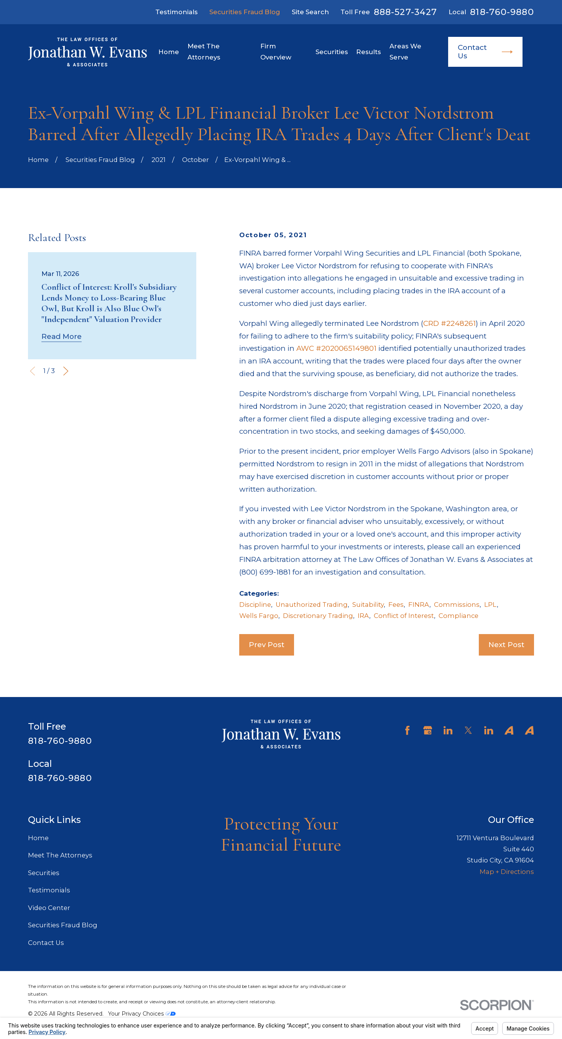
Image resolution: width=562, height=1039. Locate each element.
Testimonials (176, 12)
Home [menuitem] (168, 52)
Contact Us (485, 52)
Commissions (457, 604)
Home (38, 838)
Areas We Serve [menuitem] (405, 51)
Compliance (458, 615)
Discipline (255, 604)
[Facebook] (407, 730)
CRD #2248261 (449, 323)
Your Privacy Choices (142, 1014)
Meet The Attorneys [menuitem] (203, 51)
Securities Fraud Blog (244, 12)
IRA (363, 615)
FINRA (418, 604)
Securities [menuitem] (332, 52)
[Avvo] (508, 730)
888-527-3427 (405, 12)
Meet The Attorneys (60, 855)
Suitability (368, 604)
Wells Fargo (258, 615)
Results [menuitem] (368, 52)
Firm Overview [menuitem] (275, 51)
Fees (396, 604)
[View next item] (65, 371)
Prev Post (266, 644)
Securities (43, 873)
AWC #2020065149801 (336, 348)
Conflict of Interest (404, 615)
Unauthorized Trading (312, 604)
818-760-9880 (502, 12)
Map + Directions (507, 871)
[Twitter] (468, 730)
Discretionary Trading (318, 615)
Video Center (49, 908)
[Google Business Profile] (427, 730)
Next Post (506, 644)
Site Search (310, 12)
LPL (490, 604)
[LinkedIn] (448, 730)
